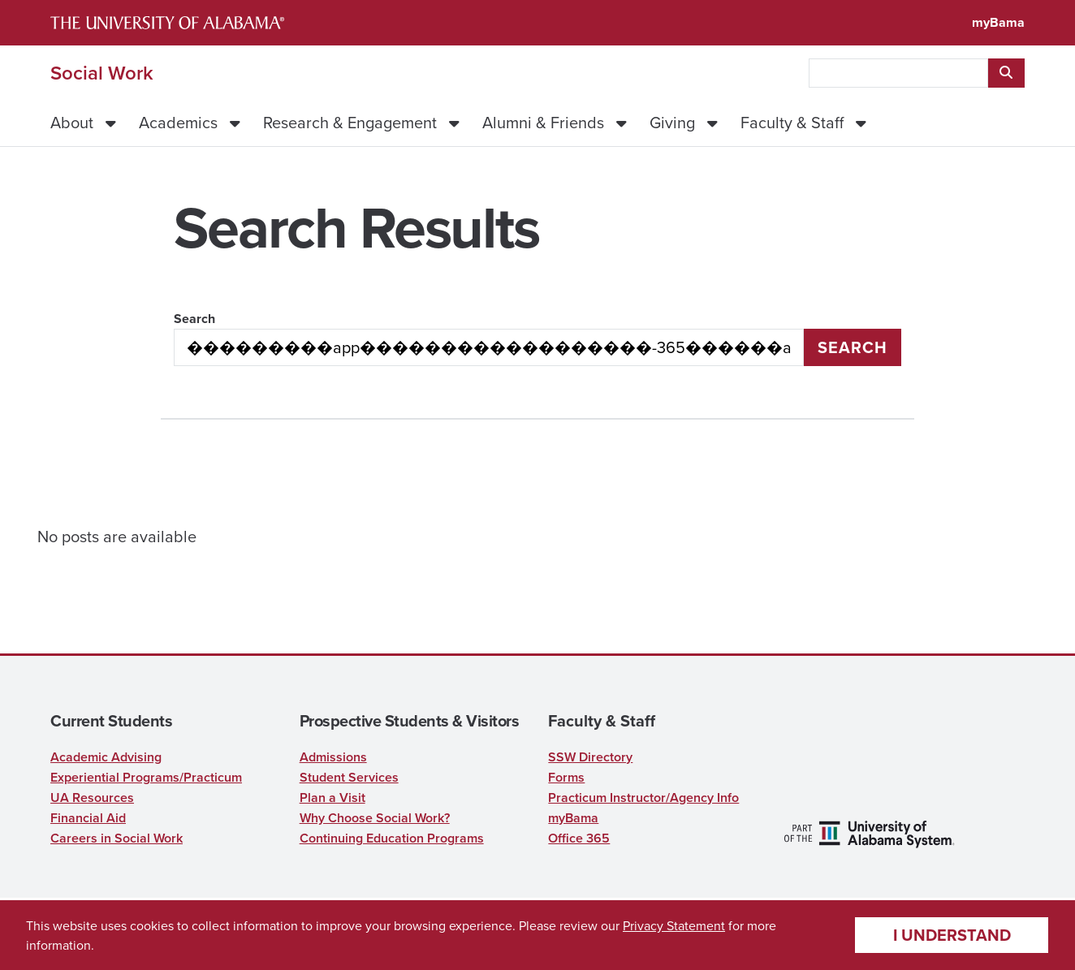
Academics (178, 122)
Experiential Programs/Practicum (146, 777)
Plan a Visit (332, 797)
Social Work (101, 73)
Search (194, 318)
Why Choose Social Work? (375, 817)
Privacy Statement (674, 925)
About (71, 122)
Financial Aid (88, 817)
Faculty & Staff (792, 122)
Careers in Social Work (116, 838)
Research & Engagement (350, 122)
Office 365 (579, 838)
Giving (672, 122)
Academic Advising (106, 757)
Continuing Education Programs (392, 838)
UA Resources (92, 797)
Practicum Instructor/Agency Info (643, 797)
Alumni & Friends (543, 122)
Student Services (349, 777)
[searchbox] (898, 73)
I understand (952, 935)
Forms (566, 777)
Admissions (333, 757)
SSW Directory (590, 757)
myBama (998, 22)
